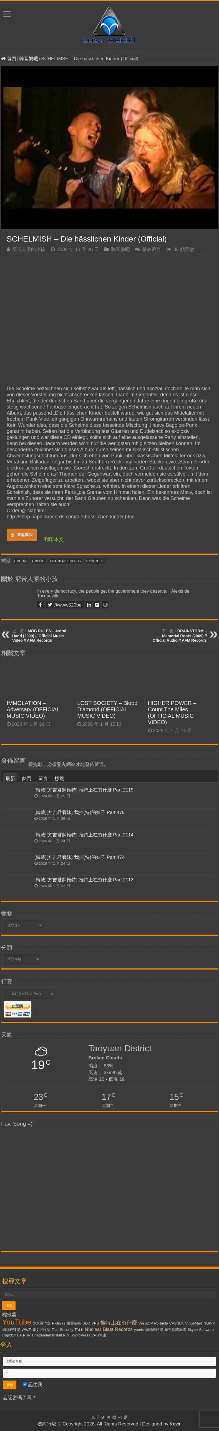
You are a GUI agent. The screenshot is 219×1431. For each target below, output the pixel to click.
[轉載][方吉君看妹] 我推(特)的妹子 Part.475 (79, 812)
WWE (26, 1330)
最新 (10, 778)
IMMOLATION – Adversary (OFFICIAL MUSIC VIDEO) (33, 709)
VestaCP (146, 1323)
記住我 (32, 1384)
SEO (86, 1323)
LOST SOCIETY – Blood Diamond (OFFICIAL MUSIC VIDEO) (107, 709)
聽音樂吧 (28, 58)
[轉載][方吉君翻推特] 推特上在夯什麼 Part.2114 (84, 835)
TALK (78, 1330)
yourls (139, 1330)
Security (66, 1330)
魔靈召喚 (74, 1323)
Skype (192, 1330)
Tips (55, 1330)
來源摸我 (21, 534)
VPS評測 (98, 1335)
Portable (161, 1323)
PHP (27, 1335)
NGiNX (209, 1323)
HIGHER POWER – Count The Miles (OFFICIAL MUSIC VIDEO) (172, 712)
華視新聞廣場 (175, 1330)
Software (206, 1330)
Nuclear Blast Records (109, 1329)
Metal (22, 561)
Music (39, 561)
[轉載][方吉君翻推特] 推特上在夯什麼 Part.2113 (84, 879)
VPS (95, 1323)
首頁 (8, 58)
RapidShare (12, 1335)
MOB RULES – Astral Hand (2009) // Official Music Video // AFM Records (39, 636)
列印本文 (54, 539)
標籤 (59, 778)
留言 (43, 778)
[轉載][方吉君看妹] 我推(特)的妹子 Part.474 (79, 857)
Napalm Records (66, 561)
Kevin (176, 1424)
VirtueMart (193, 1323)
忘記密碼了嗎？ (19, 1397)
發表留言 (151, 249)
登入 (61, 764)
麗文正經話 (41, 1330)
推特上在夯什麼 (118, 1323)
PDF (67, 1335)
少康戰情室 (41, 1323)
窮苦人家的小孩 (28, 249)
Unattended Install (47, 1335)
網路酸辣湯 (11, 1330)
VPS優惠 (176, 1323)
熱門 (26, 778)
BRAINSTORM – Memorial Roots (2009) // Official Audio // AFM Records (179, 636)
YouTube (96, 561)
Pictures (58, 1323)
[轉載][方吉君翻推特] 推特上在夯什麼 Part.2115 (84, 790)
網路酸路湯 (154, 1330)
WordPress (81, 1335)
